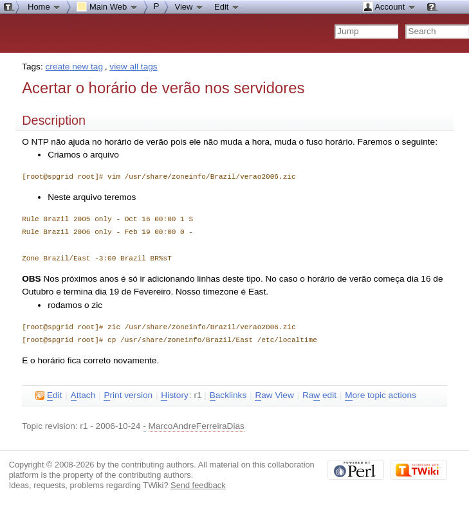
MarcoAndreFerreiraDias (196, 426)
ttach (83, 395)
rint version (128, 395)
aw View (274, 395)
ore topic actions (380, 395)
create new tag (74, 66)
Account (389, 6)
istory (174, 395)
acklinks (228, 395)
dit (48, 395)
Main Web (107, 6)
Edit (227, 6)
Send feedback (198, 485)
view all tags (133, 66)
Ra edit (319, 395)
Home (44, 6)
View (189, 6)
